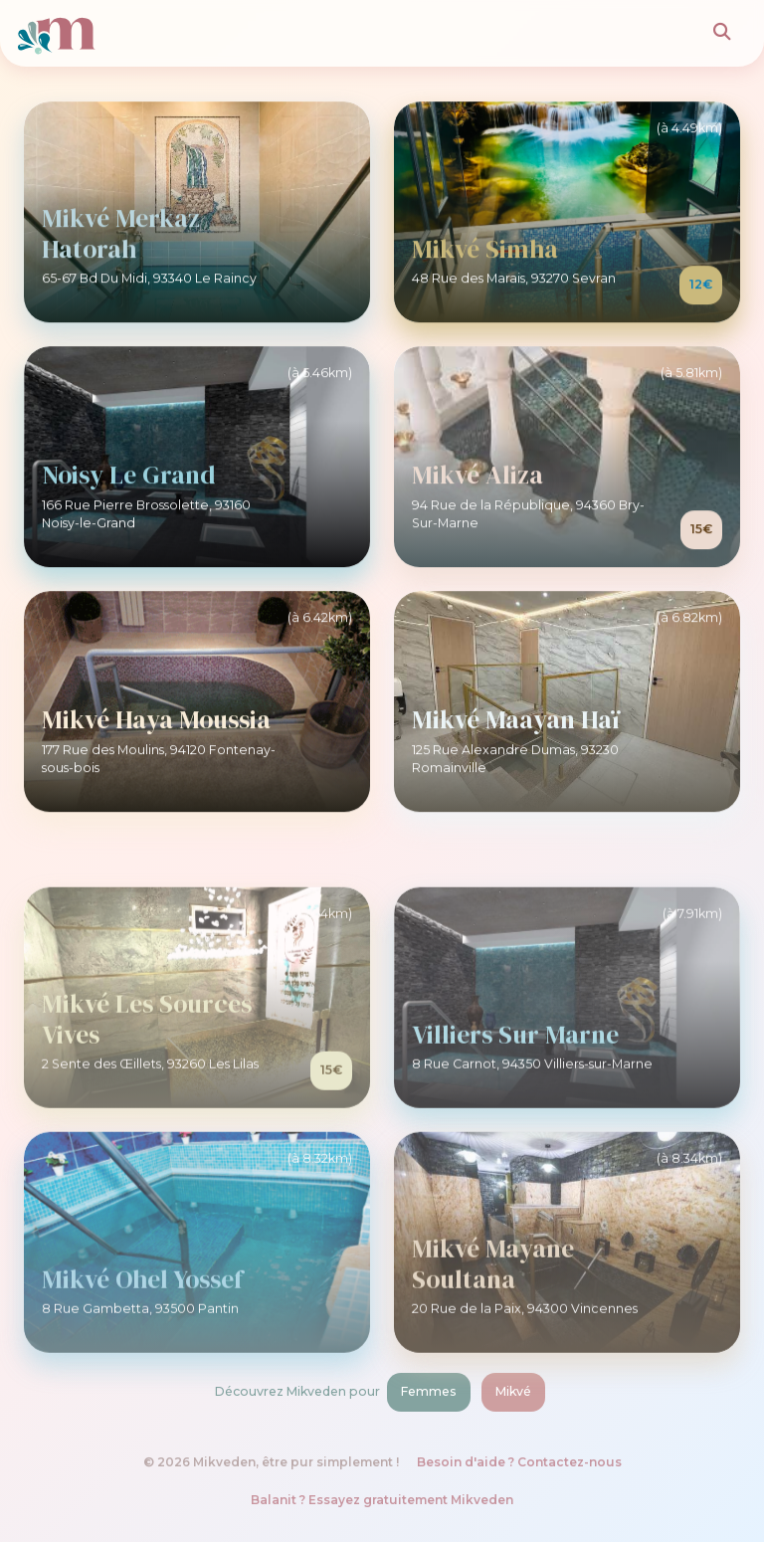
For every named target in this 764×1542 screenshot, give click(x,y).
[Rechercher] (721, 33)
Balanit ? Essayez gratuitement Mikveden (382, 1499)
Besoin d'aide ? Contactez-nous (519, 1461)
